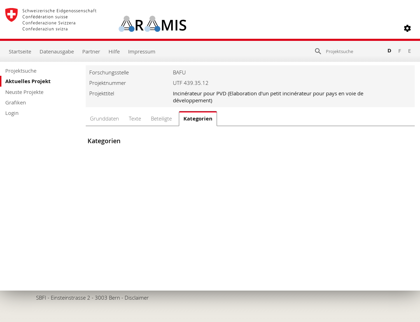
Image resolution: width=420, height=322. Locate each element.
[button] (407, 28)
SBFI (41, 297)
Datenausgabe (57, 51)
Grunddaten (104, 118)
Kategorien (197, 118)
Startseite (20, 51)
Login (12, 112)
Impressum (141, 51)
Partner (91, 51)
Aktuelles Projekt (28, 81)
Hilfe (114, 51)
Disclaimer (137, 297)
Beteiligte (161, 118)
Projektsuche (20, 70)
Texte (135, 118)
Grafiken (15, 102)
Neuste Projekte (24, 91)
